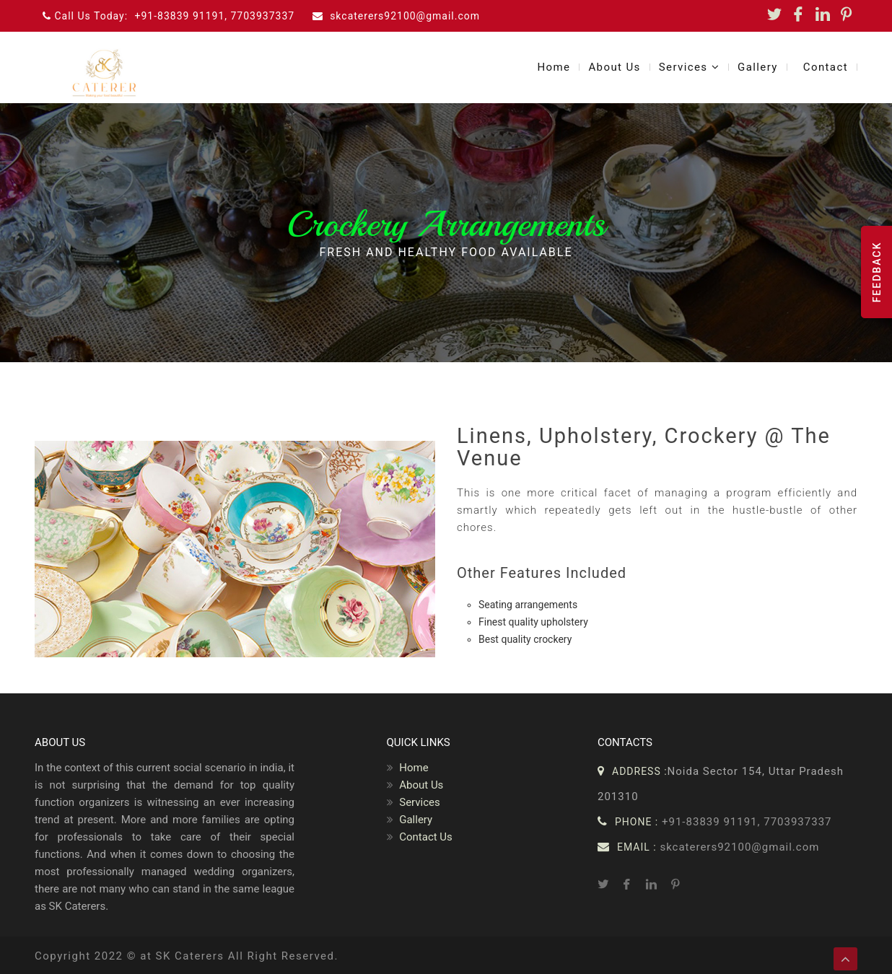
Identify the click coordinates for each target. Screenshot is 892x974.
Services (689, 67)
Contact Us (419, 836)
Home (553, 67)
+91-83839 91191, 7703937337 (215, 16)
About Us (614, 67)
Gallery (758, 67)
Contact (825, 67)
